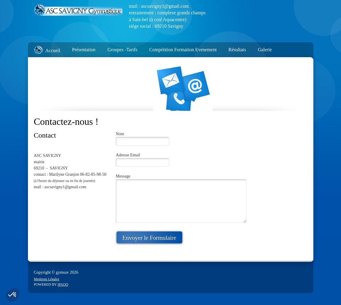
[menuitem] (44, 48)
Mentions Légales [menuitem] (46, 279)
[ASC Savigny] (78, 10)
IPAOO (63, 284)
